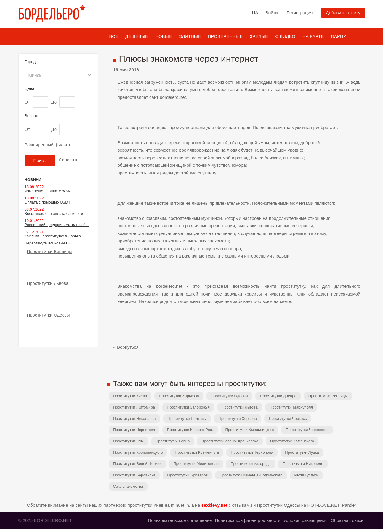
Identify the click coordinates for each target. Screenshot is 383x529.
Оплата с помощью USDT (47, 202)
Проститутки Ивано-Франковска (229, 441)
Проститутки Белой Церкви (137, 463)
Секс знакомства (128, 486)
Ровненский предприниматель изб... (57, 225)
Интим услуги (306, 475)
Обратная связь (347, 520)
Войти (271, 12)
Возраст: (33, 116)
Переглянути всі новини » (47, 243)
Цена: (30, 88)
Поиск (39, 160)
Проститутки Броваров (187, 475)
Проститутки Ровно (173, 441)
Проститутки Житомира (134, 407)
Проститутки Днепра (278, 396)
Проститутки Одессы (229, 396)
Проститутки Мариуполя (291, 407)
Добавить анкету (343, 12)
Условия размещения (305, 520)
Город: (31, 62)
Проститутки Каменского (292, 441)
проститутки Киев (146, 505)
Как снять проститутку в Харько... (54, 236)
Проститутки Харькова (179, 396)
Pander (349, 505)
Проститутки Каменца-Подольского (250, 475)
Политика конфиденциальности (247, 520)
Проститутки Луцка (302, 452)
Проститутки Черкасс (288, 418)
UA (255, 12)
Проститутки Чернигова (134, 430)
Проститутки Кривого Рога (190, 430)
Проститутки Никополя (303, 463)
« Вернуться (126, 347)
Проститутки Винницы (328, 396)
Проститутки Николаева (134, 418)
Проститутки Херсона (237, 418)
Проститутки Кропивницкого (138, 452)
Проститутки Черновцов (307, 430)
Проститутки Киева (130, 396)
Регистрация (300, 12)
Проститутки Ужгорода (250, 463)
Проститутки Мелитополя (196, 463)
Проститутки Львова (240, 407)
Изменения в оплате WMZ (48, 191)
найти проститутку (284, 286)
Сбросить (68, 159)
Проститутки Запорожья (188, 407)
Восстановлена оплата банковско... (56, 213)
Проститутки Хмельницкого (249, 430)
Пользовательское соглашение (180, 520)
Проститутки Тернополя (252, 452)
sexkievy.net (214, 505)
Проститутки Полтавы (187, 418)
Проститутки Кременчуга (197, 452)
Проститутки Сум (128, 441)
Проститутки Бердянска (134, 475)
